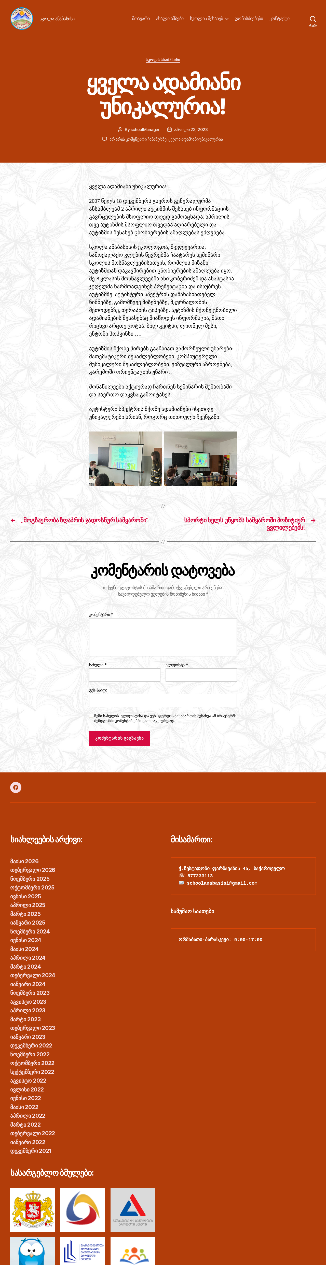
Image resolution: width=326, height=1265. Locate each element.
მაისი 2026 (24, 861)
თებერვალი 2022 (32, 1133)
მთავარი (141, 18)
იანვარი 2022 (27, 1142)
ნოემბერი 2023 (30, 993)
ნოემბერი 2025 (30, 879)
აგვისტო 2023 (28, 1002)
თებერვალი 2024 (32, 975)
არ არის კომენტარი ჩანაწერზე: (167, 139)
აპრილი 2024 (28, 958)
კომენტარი (101, 614)
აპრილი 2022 (27, 1116)
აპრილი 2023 (27, 1010)
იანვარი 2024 (28, 984)
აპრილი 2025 (27, 905)
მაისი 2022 (24, 1107)
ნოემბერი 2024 (30, 931)
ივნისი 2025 (25, 896)
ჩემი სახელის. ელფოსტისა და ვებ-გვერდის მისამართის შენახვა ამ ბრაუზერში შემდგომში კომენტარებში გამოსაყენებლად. (165, 718)
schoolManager (145, 129)
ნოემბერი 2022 (30, 1054)
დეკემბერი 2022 (31, 1045)
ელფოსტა (177, 665)
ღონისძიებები (249, 18)
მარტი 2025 (25, 914)
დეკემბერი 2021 (31, 1151)
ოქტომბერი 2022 (32, 1063)
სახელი (98, 665)
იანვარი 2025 (27, 922)
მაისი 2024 (24, 949)
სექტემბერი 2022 (32, 1072)
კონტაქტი (279, 18)
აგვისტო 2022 (28, 1080)
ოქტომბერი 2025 (32, 887)
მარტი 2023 (25, 1019)
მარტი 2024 (25, 967)
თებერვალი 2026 (32, 870)
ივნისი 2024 (25, 940)
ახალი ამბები (170, 18)
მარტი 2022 (25, 1125)
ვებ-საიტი (98, 690)
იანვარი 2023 (27, 1037)
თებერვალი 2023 (32, 1028)
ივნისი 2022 (25, 1098)
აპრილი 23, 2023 (191, 129)
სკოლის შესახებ (206, 18)
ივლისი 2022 (27, 1089)
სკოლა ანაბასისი (163, 60)
